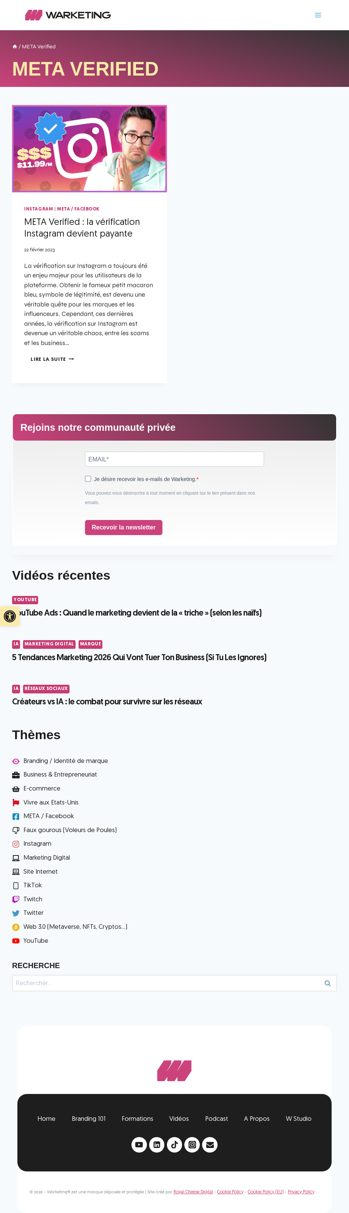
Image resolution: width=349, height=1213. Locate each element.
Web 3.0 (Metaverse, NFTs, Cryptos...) (75, 927)
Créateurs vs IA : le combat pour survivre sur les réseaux (107, 702)
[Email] (210, 1145)
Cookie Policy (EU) (266, 1192)
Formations (137, 1119)
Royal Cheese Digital (193, 1192)
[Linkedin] (157, 1145)
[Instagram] (192, 1145)
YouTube (25, 600)
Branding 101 (89, 1119)
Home (46, 1119)
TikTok (32, 885)
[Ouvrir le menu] (318, 15)
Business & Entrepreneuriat (60, 775)
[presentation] (89, 148)
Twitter (33, 913)
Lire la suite (52, 359)
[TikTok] (174, 1145)
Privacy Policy (301, 1192)
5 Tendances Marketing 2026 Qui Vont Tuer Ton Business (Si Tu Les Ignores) (139, 658)
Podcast (216, 1119)
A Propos (257, 1119)
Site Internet (40, 872)
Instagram (38, 209)
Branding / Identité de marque (65, 761)
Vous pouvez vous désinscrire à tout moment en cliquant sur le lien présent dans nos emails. (170, 498)
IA (16, 644)
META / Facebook (78, 209)
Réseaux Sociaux (46, 689)
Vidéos (179, 1119)
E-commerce (41, 789)
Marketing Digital (49, 644)
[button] (10, 616)
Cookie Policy (230, 1192)
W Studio (299, 1119)
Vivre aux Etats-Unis (51, 803)
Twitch (32, 899)
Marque (90, 644)
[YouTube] (139, 1145)
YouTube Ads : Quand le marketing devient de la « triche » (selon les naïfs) (136, 613)
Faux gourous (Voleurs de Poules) (70, 830)
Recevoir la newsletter (124, 527)
